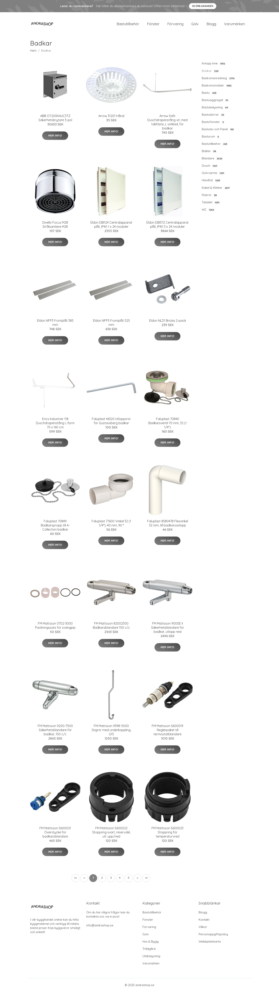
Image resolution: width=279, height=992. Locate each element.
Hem (33, 51)
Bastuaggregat (215, 100)
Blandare (212, 159)
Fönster (153, 24)
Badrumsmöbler (217, 86)
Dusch (210, 166)
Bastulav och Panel (218, 130)
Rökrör (210, 195)
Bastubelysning (215, 108)
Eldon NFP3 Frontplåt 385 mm (55, 323)
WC (208, 210)
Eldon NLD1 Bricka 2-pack (167, 321)
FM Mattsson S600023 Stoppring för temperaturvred (167, 833)
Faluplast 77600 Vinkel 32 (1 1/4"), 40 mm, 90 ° (111, 523)
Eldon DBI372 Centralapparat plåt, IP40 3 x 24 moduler (167, 225)
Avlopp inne (214, 64)
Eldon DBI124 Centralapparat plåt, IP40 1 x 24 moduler (111, 225)
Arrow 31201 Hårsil (111, 116)
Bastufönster (213, 122)
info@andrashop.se (99, 925)
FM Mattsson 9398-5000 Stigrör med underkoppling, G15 (111, 730)
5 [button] (128, 878)
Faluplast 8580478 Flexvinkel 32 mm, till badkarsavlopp (167, 523)
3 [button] (111, 878)
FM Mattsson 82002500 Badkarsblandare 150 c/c (111, 626)
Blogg (211, 24)
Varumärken (234, 24)
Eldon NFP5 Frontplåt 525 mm (111, 323)
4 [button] (120, 878)
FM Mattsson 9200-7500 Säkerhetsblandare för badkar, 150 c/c (55, 730)
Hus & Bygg (150, 942)
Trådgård (148, 949)
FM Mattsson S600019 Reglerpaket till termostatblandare (167, 730)
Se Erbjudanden (202, 6)
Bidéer (209, 151)
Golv (195, 24)
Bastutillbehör (128, 24)
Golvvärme (213, 173)
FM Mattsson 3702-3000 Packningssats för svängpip (55, 626)
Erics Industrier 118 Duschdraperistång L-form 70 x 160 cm (55, 423)
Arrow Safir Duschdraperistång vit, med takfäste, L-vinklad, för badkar (167, 122)
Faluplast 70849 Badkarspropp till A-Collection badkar (55, 525)
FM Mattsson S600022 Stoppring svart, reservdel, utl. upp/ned (111, 833)
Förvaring (175, 24)
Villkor (203, 927)
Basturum (211, 137)
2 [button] (102, 878)
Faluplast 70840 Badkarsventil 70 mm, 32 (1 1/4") (167, 423)
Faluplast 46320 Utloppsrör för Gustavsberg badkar (111, 421)
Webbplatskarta (210, 942)
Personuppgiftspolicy (213, 934)
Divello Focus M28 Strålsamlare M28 (55, 225)
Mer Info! (55, 136)
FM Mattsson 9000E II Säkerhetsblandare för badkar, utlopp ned (167, 628)
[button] (137, 878)
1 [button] (93, 878)
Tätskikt (211, 203)
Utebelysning (151, 956)
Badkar (210, 71)
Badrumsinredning (218, 78)
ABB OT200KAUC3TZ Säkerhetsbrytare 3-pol (55, 118)
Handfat (211, 181)
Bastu (209, 93)
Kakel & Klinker (216, 188)
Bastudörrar (213, 115)
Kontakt (204, 920)
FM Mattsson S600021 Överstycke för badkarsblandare (55, 833)
